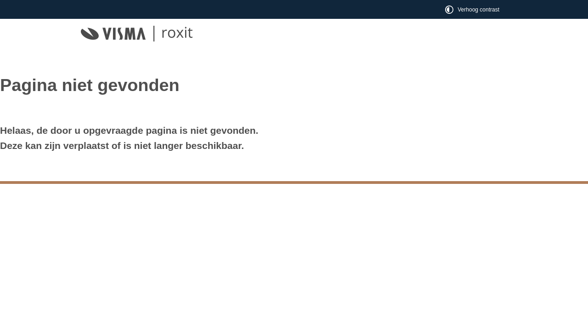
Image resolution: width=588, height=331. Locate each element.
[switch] (472, 9)
